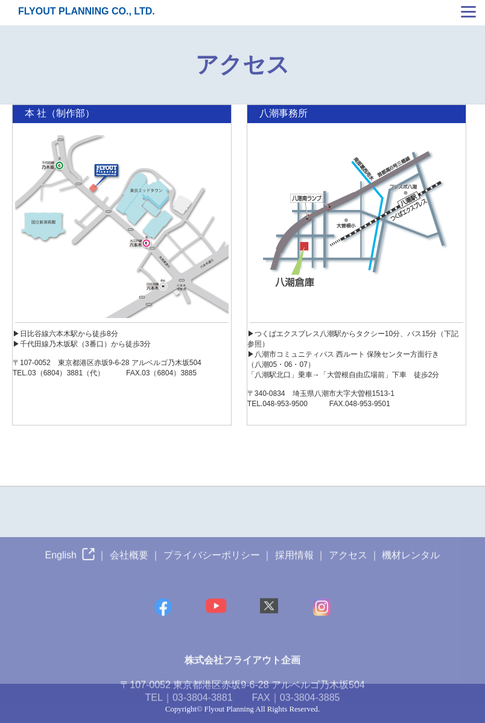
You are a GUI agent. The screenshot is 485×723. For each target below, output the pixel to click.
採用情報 (294, 566)
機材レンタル (411, 566)
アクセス (348, 566)
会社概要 (129, 566)
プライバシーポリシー (211, 566)
